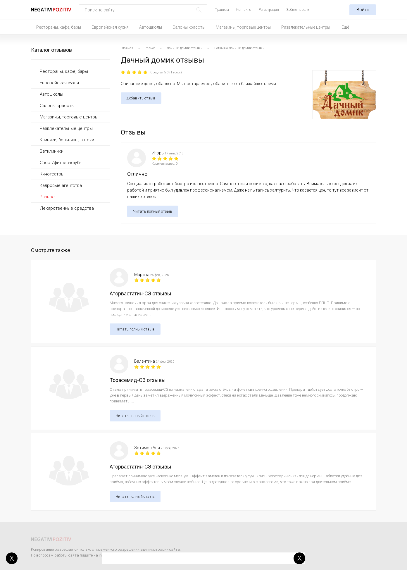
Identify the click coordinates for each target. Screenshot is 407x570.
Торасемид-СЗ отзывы (138, 380)
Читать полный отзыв (152, 211)
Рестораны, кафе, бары (58, 27)
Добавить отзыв (141, 98)
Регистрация (269, 10)
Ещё (345, 27)
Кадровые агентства (61, 185)
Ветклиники (51, 151)
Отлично (137, 174)
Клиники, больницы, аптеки (67, 139)
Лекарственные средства (67, 208)
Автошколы (150, 27)
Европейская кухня (110, 27)
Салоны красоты (189, 27)
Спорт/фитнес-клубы (61, 162)
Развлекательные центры (305, 27)
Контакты (243, 10)
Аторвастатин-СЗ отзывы (140, 293)
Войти (363, 9)
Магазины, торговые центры (243, 27)
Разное (47, 196)
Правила (222, 10)
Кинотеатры (52, 174)
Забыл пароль (297, 10)
